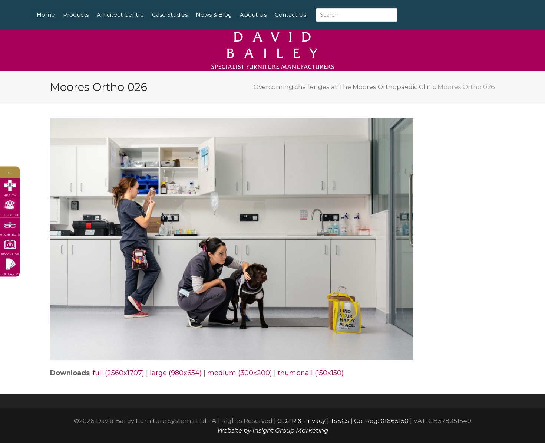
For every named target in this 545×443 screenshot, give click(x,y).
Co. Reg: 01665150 (381, 420)
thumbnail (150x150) (311, 373)
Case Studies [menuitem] (189, 14)
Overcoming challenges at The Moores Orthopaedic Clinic (345, 87)
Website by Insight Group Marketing (272, 430)
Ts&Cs (339, 420)
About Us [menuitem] (272, 14)
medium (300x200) (239, 373)
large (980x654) (176, 373)
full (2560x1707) (118, 373)
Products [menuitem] (95, 14)
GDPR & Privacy (301, 420)
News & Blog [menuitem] (233, 14)
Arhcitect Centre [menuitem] (139, 14)
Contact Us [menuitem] (310, 14)
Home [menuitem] (65, 14)
